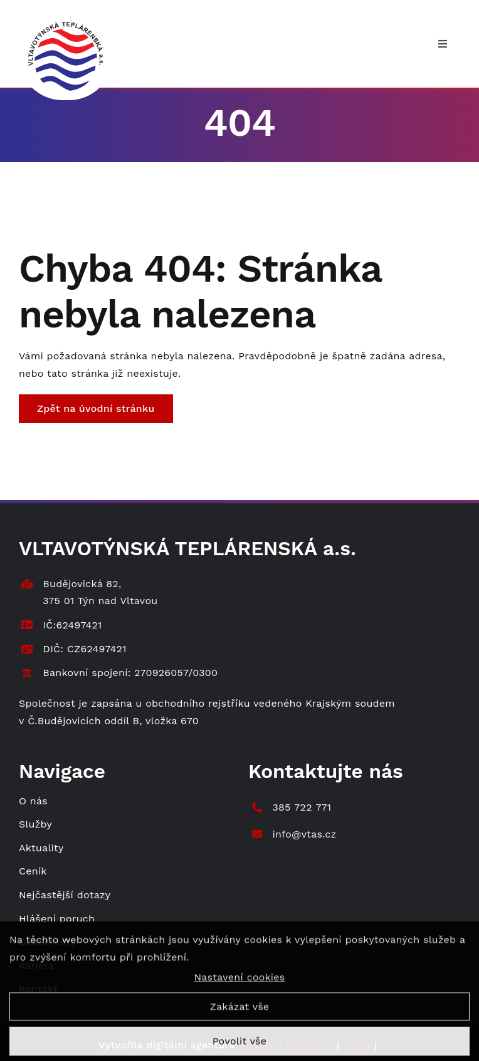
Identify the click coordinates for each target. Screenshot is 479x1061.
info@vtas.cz (304, 834)
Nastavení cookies (239, 982)
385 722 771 (301, 807)
